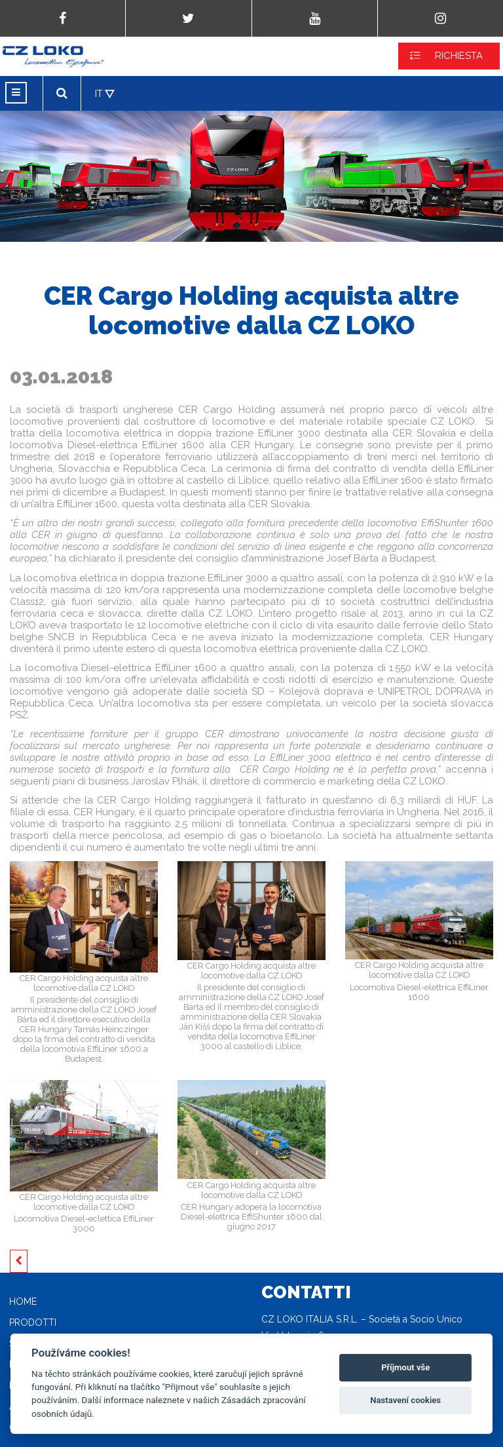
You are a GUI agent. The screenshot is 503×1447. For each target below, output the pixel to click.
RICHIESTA (459, 56)
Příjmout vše (405, 1367)
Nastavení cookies (405, 1400)
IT (99, 94)
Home (23, 1301)
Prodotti (32, 1322)
